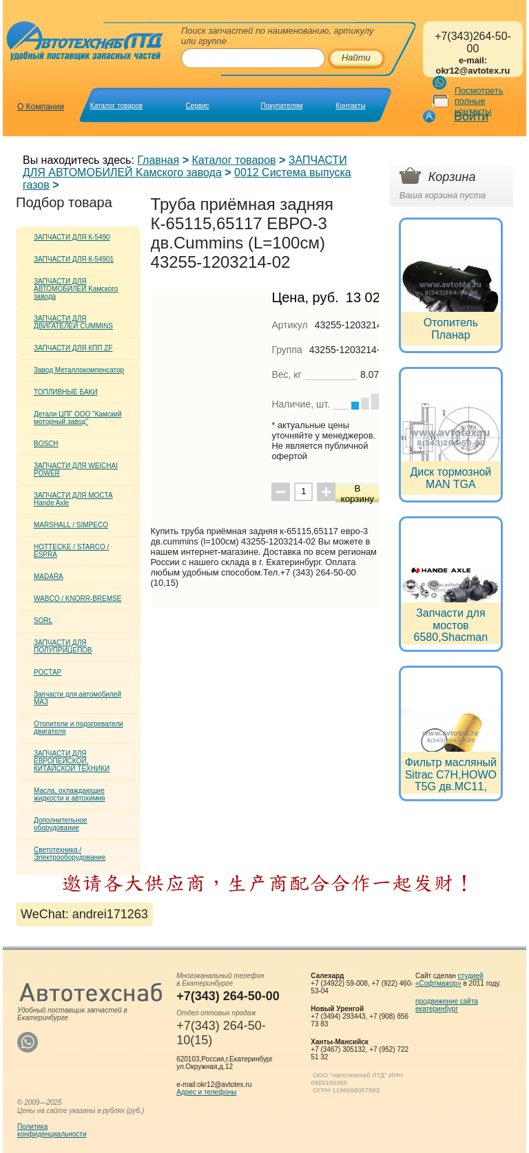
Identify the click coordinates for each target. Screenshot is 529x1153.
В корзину (357, 493)
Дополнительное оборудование (60, 824)
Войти (471, 116)
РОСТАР (47, 672)
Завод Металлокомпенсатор (79, 370)
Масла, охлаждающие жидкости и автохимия (69, 794)
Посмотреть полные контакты (479, 100)
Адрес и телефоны (206, 1092)
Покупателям (282, 105)
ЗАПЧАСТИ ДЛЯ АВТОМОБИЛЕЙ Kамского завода (185, 166)
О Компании (40, 107)
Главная (158, 160)
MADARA (48, 576)
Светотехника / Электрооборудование (69, 853)
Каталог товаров (116, 105)
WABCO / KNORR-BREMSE (77, 598)
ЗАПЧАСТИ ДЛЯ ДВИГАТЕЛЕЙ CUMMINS (73, 322)
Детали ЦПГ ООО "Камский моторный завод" (77, 417)
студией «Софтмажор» (449, 979)
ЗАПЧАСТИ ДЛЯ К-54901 (74, 259)
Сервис (197, 105)
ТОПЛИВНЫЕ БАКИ (66, 392)
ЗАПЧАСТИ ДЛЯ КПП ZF (73, 348)
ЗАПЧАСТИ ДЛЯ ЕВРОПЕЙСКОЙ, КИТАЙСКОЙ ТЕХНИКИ (72, 761)
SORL (43, 620)
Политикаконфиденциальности (51, 1130)
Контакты (350, 105)
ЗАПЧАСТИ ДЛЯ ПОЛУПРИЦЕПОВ (63, 646)
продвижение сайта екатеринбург (446, 1005)
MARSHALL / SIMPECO (71, 525)
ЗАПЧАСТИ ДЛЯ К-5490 (72, 237)
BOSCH (46, 443)
